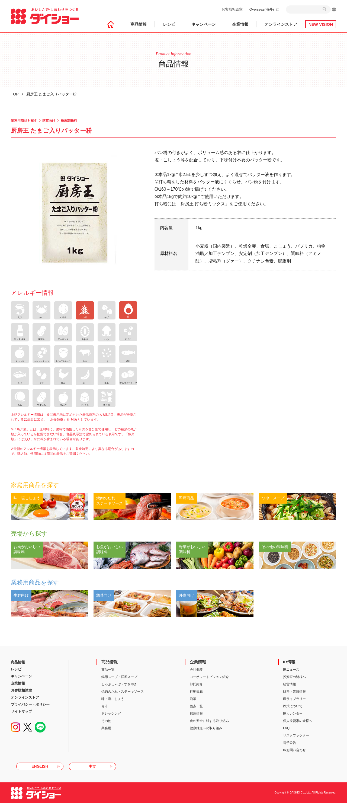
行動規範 (196, 691)
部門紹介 (196, 684)
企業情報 (240, 24)
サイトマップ (21, 711)
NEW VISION (321, 24)
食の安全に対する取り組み (209, 721)
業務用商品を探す (24, 121)
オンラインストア (281, 24)
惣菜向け (48, 121)
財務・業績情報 (294, 691)
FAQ (286, 728)
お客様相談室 (232, 9)
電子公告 (289, 743)
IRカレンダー (293, 713)
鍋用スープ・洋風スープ (119, 677)
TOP (15, 94)
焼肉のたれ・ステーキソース (122, 691)
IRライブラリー (294, 699)
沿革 (193, 699)
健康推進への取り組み (206, 728)
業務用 (106, 728)
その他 (106, 721)
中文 (92, 766)
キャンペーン (203, 24)
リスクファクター (296, 735)
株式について (293, 706)
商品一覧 (107, 669)
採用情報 (196, 713)
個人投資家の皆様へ (297, 721)
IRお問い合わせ (294, 750)
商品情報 (138, 24)
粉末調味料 (69, 121)
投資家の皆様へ (294, 677)
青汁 (104, 706)
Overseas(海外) (261, 9)
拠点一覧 (196, 706)
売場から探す (29, 533)
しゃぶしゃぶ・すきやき (119, 684)
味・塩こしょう (112, 699)
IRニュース (291, 669)
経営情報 (289, 684)
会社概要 (196, 669)
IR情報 (289, 662)
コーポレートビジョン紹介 (209, 677)
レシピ (169, 24)
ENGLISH (39, 766)
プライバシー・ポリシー (30, 704)
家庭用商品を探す (35, 485)
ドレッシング (111, 713)
